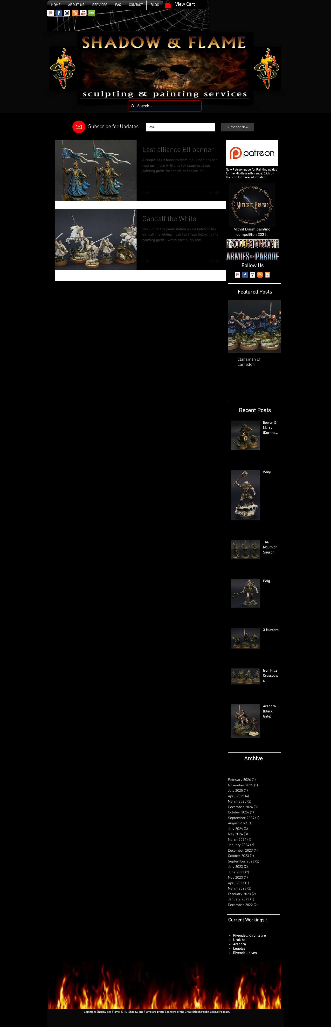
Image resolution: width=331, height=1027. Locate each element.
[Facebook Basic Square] (245, 275)
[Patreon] (50, 13)
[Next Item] (273, 326)
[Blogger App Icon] (267, 275)
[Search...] (164, 106)
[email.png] (91, 13)
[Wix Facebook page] (58, 13)
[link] (168, 4)
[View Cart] (185, 4)
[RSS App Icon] (75, 13)
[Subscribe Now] (237, 127)
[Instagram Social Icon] (67, 13)
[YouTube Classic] (83, 13)
